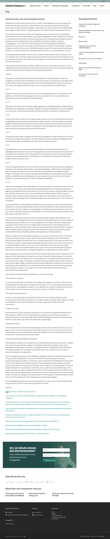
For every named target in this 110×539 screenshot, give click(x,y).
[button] (10, 482)
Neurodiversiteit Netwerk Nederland (18, 515)
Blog (53, 512)
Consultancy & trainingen (59, 517)
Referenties (55, 519)
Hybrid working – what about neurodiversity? (20, 392)
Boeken (54, 514)
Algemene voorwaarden (98, 536)
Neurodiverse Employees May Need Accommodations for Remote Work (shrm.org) (32, 429)
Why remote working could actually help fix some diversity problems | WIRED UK (32, 421)
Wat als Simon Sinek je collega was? (37, 494)
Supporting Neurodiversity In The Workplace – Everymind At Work (27, 433)
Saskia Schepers (14, 5)
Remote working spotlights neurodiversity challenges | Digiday (26, 425)
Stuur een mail (38, 515)
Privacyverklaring (84, 536)
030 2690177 (38, 512)
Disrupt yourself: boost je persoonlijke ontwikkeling (14, 494)
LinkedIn (10, 512)
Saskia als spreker (57, 515)
